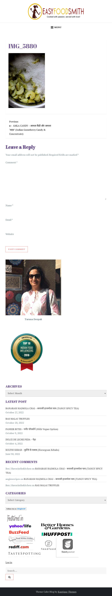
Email (9, 219)
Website (10, 234)
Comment (11, 162)
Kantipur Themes (67, 591)
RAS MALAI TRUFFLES (18, 418)
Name (9, 205)
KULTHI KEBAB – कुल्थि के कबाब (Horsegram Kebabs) (32, 449)
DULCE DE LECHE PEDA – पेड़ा (21, 439)
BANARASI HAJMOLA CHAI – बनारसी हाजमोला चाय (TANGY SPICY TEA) (42, 408)
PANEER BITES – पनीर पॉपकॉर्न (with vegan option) (32, 429)
